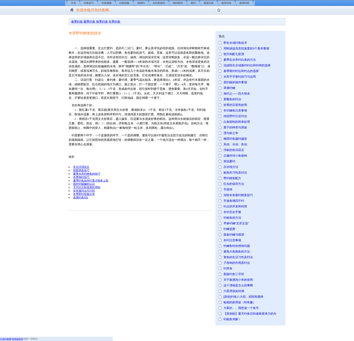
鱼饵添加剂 (17, 339)
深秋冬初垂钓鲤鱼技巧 (238, 195)
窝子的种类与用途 (235, 127)
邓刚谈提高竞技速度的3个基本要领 (246, 48)
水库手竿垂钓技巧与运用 (240, 76)
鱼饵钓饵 (244, 3)
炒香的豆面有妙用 (235, 105)
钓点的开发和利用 (235, 206)
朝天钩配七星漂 (234, 54)
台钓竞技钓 (159, 3)
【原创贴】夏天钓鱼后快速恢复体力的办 (250, 313)
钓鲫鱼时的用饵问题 (237, 246)
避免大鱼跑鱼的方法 (237, 251)
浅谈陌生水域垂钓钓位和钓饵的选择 (247, 65)
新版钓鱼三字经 (234, 274)
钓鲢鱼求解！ (232, 319)
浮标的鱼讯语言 (234, 150)
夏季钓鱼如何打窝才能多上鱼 (90, 180)
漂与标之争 (231, 133)
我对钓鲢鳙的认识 (84, 183)
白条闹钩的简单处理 (237, 121)
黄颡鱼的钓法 (232, 99)
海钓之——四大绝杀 (237, 93)
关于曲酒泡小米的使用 (238, 279)
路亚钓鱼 (226, 3)
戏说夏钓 (229, 161)
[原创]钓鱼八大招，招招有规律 (243, 296)
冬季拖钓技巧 (81, 177)
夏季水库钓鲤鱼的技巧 (86, 173)
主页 (73, 3)
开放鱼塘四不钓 (234, 200)
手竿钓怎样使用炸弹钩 (86, 187)
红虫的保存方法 (234, 184)
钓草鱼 (228, 268)
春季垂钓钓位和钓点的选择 (241, 71)
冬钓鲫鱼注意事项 (235, 110)
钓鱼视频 (107, 3)
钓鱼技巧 (89, 3)
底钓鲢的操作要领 (235, 82)
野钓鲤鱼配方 (232, 178)
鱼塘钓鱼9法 (80, 197)
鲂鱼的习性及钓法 (235, 172)
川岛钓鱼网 (5, 339)
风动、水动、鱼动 (235, 144)
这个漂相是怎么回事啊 (238, 285)
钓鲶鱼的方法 (232, 217)
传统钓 (141, 3)
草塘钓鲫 (229, 88)
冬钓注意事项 (232, 240)
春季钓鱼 (77, 21)
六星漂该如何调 (234, 291)
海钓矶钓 (178, 3)
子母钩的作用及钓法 (237, 262)
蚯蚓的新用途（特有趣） (240, 302)
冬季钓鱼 (114, 21)
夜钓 (193, 3)
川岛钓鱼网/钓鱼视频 (72, 10)
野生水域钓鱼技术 (235, 42)
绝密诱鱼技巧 (81, 170)
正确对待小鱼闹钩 (235, 155)
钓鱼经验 (124, 3)
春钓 (110, 79)
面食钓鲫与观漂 (234, 234)
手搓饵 (228, 189)
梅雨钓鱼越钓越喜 (235, 138)
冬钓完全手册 (232, 212)
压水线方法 (231, 167)
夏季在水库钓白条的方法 (240, 59)
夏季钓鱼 (89, 21)
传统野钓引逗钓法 (235, 116)
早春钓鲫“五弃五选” (236, 223)
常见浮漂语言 (81, 166)
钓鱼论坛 (218, 10)
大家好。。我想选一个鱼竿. (242, 308)
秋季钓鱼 (102, 21)
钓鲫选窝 (229, 229)
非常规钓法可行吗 (84, 190)
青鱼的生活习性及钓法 (238, 257)
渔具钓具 (209, 3)
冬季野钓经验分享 (84, 194)
